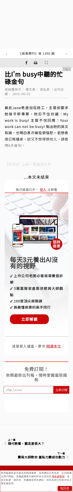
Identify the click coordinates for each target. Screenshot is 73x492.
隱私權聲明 (58, 476)
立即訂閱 (61, 390)
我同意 (64, 488)
